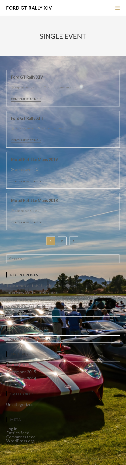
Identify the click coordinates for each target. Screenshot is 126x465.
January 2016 (18, 364)
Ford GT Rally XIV (29, 7)
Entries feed (17, 432)
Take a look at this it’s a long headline (40, 285)
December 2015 (21, 371)
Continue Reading (26, 99)
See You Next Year (23, 313)
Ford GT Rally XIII (27, 118)
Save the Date (19, 299)
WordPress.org (20, 440)
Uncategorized (20, 404)
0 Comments (63, 87)
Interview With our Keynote (32, 292)
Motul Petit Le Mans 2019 (34, 159)
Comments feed (21, 436)
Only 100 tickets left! (25, 306)
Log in (11, 428)
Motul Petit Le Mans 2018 (34, 200)
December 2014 (21, 378)
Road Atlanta (49, 339)
